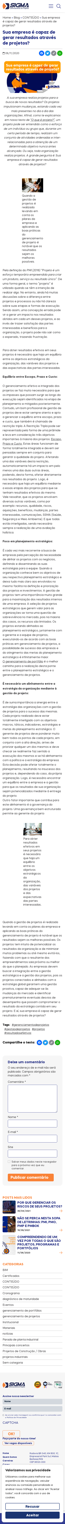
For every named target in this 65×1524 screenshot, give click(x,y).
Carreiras (8, 1461)
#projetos (38, 1029)
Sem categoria (13, 1362)
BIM (5, 1270)
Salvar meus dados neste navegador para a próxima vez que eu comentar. (34, 1165)
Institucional (11, 1322)
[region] (32, 1493)
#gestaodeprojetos (17, 1029)
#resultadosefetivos (17, 1033)
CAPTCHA (10, 1422)
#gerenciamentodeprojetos (30, 1024)
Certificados (11, 1276)
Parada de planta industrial (20, 1339)
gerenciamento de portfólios (22, 1310)
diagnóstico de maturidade (21, 1299)
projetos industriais (15, 1357)
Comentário (17, 1082)
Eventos (8, 1305)
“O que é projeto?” (42, 120)
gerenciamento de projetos (21, 1316)
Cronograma (11, 1293)
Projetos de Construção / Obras (24, 1351)
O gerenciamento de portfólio (23, 661)
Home (7, 17)
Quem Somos (10, 1457)
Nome (13, 1117)
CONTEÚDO (31, 17)
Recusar (32, 1507)
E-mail (13, 1132)
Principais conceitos (16, 1345)
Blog (17, 17)
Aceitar (32, 1515)
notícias (8, 1333)
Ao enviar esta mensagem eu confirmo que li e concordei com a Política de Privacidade (33, 1416)
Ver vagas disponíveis (18, 1443)
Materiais (9, 1328)
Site (10, 1147)
